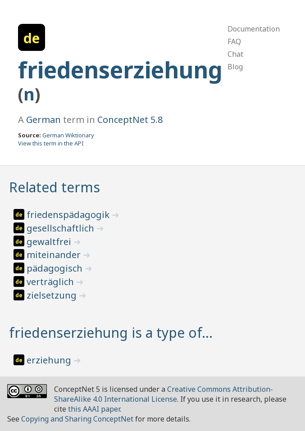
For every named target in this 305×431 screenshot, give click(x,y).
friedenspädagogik (69, 215)
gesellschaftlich (61, 228)
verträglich (51, 282)
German (43, 119)
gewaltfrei (50, 242)
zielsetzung (53, 295)
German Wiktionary (68, 135)
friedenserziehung (120, 69)
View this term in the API (51, 143)
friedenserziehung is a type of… (111, 332)
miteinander (55, 255)
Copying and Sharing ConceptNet (77, 419)
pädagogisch (56, 268)
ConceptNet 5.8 (130, 119)
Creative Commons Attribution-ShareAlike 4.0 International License (163, 394)
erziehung (50, 360)
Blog (235, 67)
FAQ (234, 41)
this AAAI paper (94, 409)
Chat (235, 54)
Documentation (254, 29)
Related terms (54, 187)
